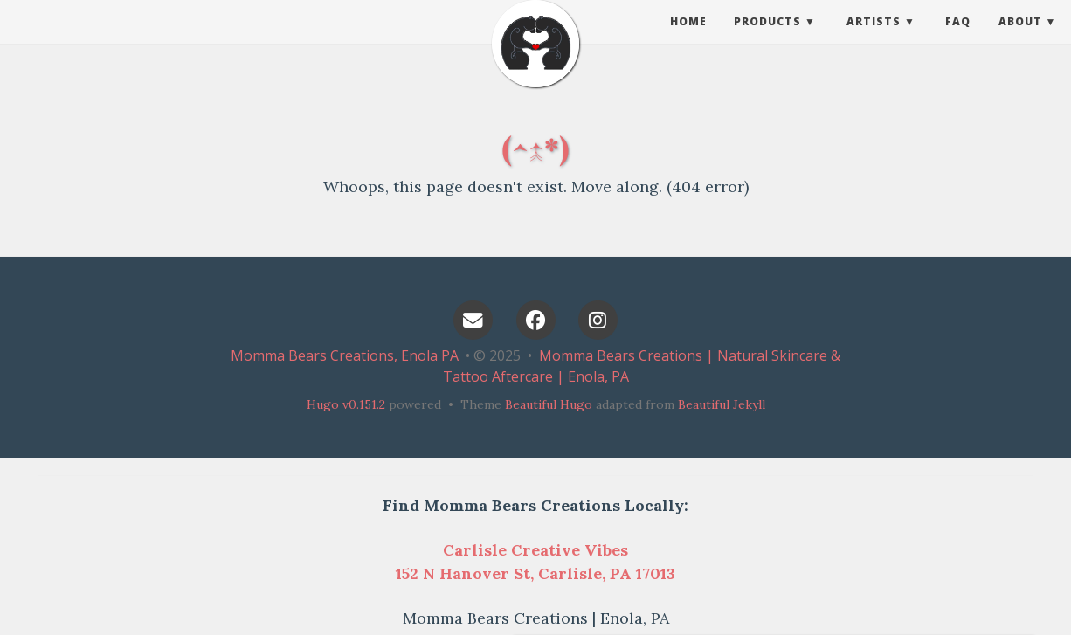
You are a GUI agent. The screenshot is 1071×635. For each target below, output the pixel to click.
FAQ (958, 38)
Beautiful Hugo (548, 404)
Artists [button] (873, 38)
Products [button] (767, 38)
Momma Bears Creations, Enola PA (345, 355)
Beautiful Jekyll (721, 404)
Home (688, 38)
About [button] (1020, 38)
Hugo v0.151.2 (346, 404)
